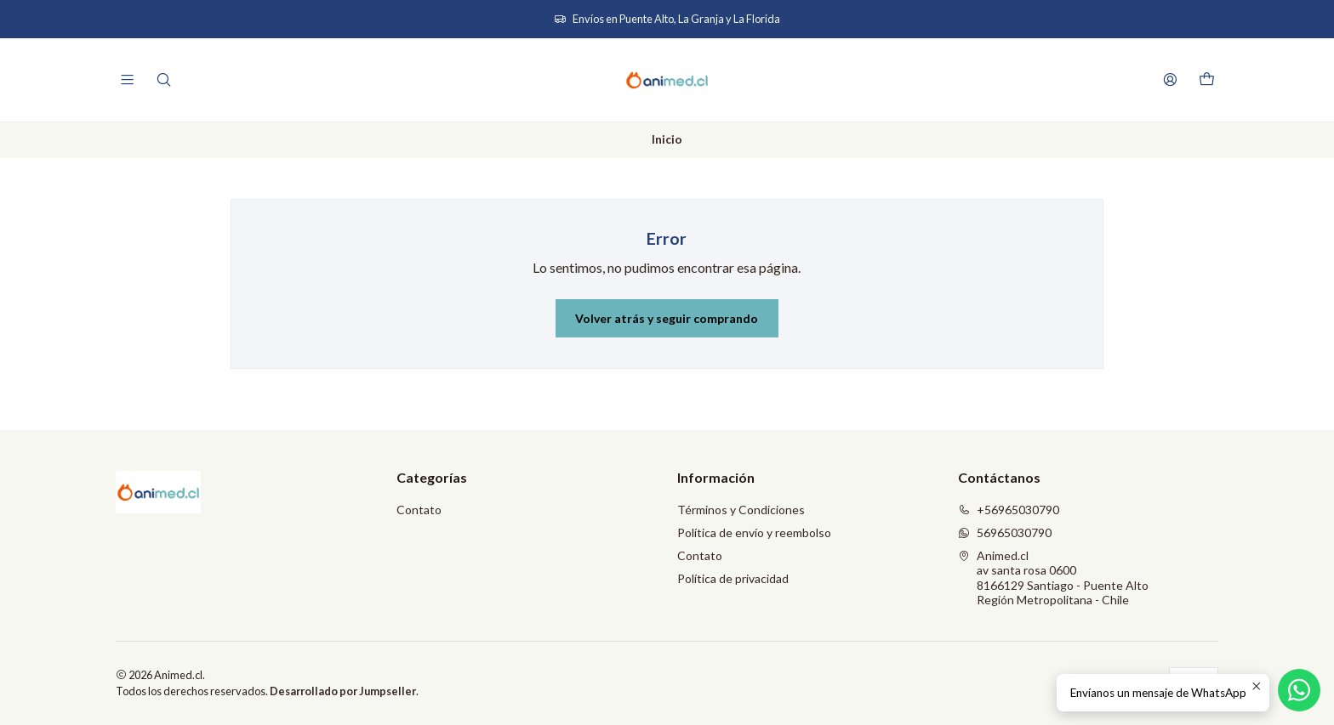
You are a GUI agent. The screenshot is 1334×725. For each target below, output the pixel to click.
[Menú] (127, 79)
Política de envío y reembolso (754, 532)
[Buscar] (162, 79)
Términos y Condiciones (741, 509)
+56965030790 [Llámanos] (1008, 509)
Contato (419, 509)
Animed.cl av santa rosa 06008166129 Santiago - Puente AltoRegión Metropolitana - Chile (1053, 578)
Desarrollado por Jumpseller (343, 691)
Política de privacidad (733, 578)
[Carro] (1206, 79)
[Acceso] (1170, 79)
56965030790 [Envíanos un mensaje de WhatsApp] (1005, 532)
